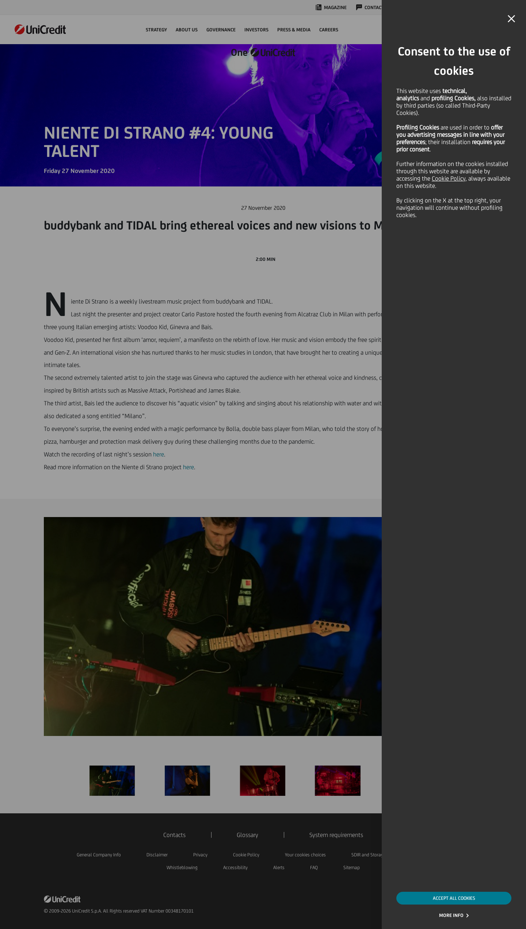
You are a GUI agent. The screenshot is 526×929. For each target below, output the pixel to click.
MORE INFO (451, 915)
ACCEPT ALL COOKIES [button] (454, 898)
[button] (511, 19)
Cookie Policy (448, 178)
